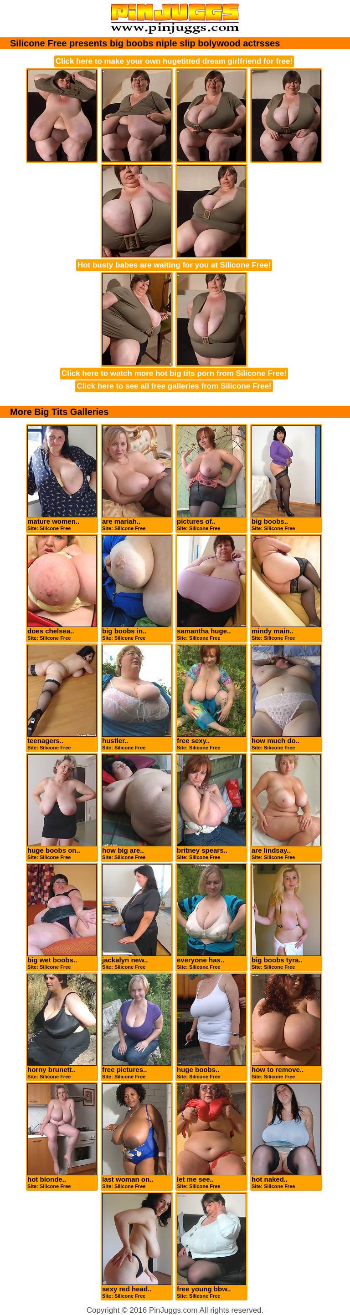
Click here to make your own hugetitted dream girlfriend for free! (174, 61)
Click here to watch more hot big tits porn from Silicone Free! (174, 373)
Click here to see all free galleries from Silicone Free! (174, 386)
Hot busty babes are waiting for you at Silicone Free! (174, 265)
